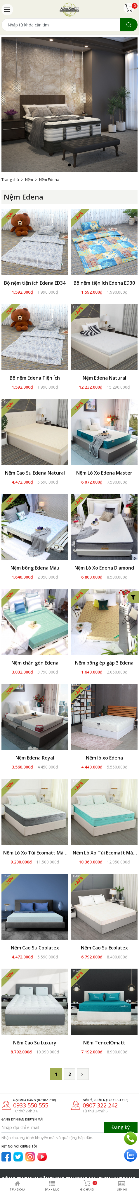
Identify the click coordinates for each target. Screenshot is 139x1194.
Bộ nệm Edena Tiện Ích (35, 378)
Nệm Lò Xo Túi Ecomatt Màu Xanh (104, 853)
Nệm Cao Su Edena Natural (35, 473)
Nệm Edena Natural (104, 378)
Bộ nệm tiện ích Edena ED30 (104, 283)
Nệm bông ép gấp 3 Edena (104, 663)
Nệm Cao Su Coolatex (35, 948)
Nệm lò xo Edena (104, 758)
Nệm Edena (49, 179)
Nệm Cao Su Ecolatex (104, 948)
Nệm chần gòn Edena (34, 663)
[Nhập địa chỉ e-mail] (52, 1104)
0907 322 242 (100, 1083)
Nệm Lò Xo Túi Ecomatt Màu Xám (34, 853)
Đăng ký (121, 1104)
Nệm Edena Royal (34, 758)
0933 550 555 (30, 1083)
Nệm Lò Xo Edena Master (104, 473)
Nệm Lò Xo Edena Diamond (104, 568)
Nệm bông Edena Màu (35, 568)
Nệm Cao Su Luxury (34, 1020)
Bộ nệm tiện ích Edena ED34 (34, 283)
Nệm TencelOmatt (104, 1020)
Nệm (29, 179)
